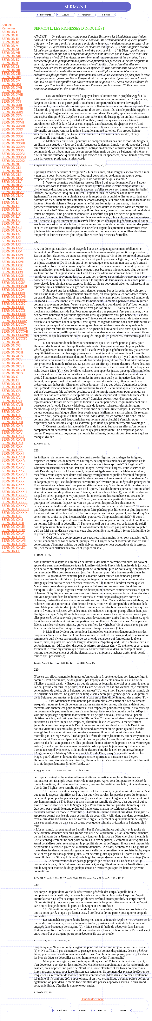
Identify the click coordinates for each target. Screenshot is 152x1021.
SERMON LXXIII (13, 279)
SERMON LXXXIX (14, 338)
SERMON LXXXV (14, 324)
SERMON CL (11, 551)
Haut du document (92, 999)
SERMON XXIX (12, 129)
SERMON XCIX (12, 373)
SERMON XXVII (13, 122)
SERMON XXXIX (13, 160)
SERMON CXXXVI (14, 502)
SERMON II (10, 35)
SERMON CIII (11, 387)
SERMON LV (11, 216)
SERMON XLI (11, 167)
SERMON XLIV (12, 178)
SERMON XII (11, 70)
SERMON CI (10, 380)
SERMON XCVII (13, 366)
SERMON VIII (11, 56)
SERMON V (10, 45)
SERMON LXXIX (13, 303)
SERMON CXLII (13, 523)
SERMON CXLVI (13, 537)
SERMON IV (10, 42)
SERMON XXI (11, 101)
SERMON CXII (12, 418)
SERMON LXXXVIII (15, 335)
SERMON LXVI (12, 255)
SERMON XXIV (12, 112)
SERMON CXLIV (13, 530)
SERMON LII (10, 206)
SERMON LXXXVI (14, 328)
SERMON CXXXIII (14, 491)
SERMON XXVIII (13, 126)
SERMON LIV (11, 213)
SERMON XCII (12, 349)
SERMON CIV (11, 390)
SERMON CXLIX (13, 547)
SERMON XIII (11, 73)
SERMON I (9, 31)
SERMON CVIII (12, 404)
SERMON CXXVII (14, 471)
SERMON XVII (12, 87)
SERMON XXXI (12, 136)
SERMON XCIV (12, 356)
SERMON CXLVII (14, 540)
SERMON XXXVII (14, 157)
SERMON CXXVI (13, 467)
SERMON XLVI (12, 185)
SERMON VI (10, 49)
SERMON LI (10, 202)
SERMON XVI (11, 84)
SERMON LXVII (13, 258)
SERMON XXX (12, 133)
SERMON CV (11, 394)
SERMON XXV (12, 115)
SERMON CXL (12, 516)
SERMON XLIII (12, 174)
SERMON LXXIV (13, 282)
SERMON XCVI (12, 363)
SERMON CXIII (12, 422)
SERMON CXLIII (13, 526)
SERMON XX (11, 98)
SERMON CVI (11, 397)
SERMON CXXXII (14, 488)
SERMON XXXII (13, 140)
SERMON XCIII (12, 352)
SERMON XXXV (13, 150)
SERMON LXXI (12, 272)
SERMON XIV (11, 77)
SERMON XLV (12, 181)
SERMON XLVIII (13, 192)
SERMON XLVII (12, 188)
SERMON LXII (12, 241)
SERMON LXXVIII (14, 300)
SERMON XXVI (12, 119)
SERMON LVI (11, 220)
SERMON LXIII (12, 244)
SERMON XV (11, 80)
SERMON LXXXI (13, 310)
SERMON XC (11, 342)
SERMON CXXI (12, 450)
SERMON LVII (11, 223)
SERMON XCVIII (13, 370)
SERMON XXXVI (13, 153)
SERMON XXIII (12, 108)
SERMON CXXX (13, 481)
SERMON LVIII (12, 227)
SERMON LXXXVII (15, 331)
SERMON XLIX (12, 195)
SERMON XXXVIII (14, 286)
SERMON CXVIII (13, 439)
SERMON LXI (11, 237)
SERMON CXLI (12, 519)
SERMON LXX (12, 268)
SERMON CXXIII (13, 457)
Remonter (8, 28)
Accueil (7, 25)
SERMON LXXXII (14, 314)
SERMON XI (10, 66)
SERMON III (10, 38)
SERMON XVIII (12, 94)
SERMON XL (11, 164)
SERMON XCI (11, 345)
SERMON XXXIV (13, 146)
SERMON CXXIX (13, 478)
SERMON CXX (12, 446)
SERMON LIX (11, 230)
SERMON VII (11, 52)
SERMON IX (10, 59)
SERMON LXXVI (13, 293)
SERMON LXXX (13, 307)
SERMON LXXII (13, 275)
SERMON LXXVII (14, 296)
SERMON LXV (12, 251)
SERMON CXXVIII (14, 474)
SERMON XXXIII (13, 143)
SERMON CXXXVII (15, 505)
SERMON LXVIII (13, 261)
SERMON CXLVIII (14, 544)
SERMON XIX (11, 91)
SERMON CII (11, 383)
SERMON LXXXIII (14, 317)
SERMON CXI (11, 415)
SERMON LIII (11, 209)
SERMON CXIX (12, 443)
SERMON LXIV (12, 248)
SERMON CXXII (13, 453)
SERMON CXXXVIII (15, 509)
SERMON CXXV (13, 464)
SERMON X (10, 63)
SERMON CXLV (13, 533)
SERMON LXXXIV (14, 321)
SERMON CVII (12, 401)
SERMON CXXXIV (14, 495)
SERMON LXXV (13, 289)
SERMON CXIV (12, 425)
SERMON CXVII (13, 436)
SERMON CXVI (12, 432)
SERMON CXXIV (13, 460)
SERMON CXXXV (14, 498)
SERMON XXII (12, 105)
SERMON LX (11, 234)
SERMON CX (11, 411)
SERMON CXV (12, 429)
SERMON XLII (12, 171)
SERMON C (10, 376)
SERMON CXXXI (13, 484)
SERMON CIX (11, 408)
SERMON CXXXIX (14, 512)
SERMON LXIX (12, 265)
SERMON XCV (12, 359)
